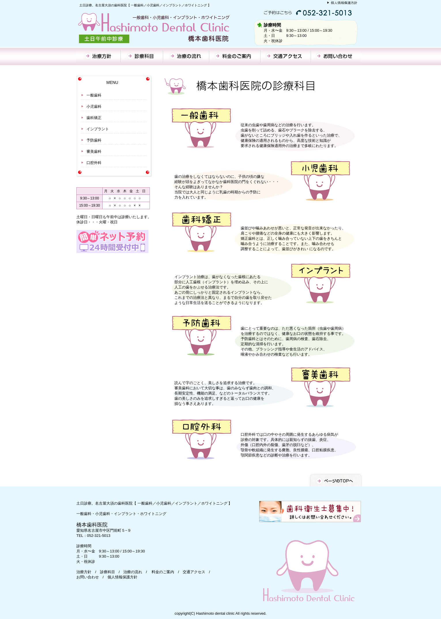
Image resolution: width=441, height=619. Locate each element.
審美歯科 (93, 151)
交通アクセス (194, 572)
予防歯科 (93, 140)
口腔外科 (93, 163)
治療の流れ (132, 572)
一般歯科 (93, 95)
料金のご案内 (163, 572)
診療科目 (107, 572)
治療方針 (83, 572)
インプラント (97, 129)
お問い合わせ (87, 577)
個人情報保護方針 (122, 577)
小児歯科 (93, 106)
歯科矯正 (93, 118)
